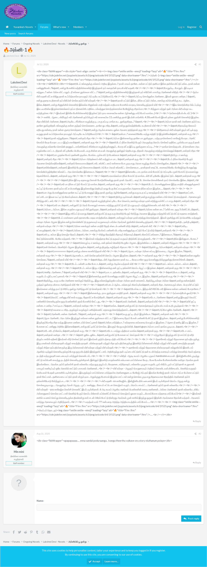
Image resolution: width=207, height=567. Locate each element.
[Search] (201, 27)
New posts (10, 33)
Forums (44, 26)
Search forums (25, 33)
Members (78, 26)
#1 (200, 64)
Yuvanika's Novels (23, 26)
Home (7, 27)
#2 (200, 433)
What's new (59, 26)
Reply (198, 421)
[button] (35, 27)
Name (40, 500)
